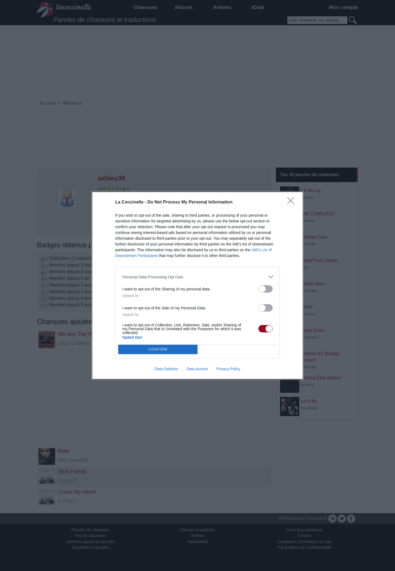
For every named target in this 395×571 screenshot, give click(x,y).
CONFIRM (158, 349)
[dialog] (197, 285)
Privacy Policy (228, 369)
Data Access (197, 369)
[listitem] (197, 277)
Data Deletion (166, 369)
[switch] (265, 289)
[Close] (292, 202)
